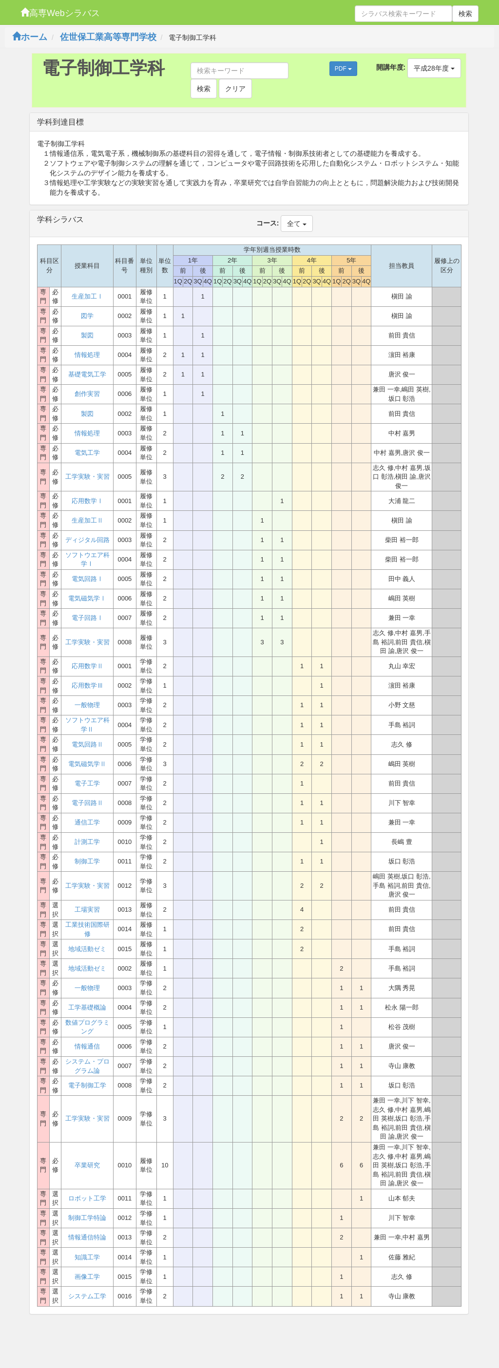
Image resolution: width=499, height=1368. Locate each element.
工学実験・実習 (87, 476)
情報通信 (87, 1046)
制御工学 (87, 861)
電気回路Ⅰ (87, 578)
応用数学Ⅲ (87, 685)
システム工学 (87, 1296)
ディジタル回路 (87, 539)
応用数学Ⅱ (87, 666)
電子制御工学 (87, 1085)
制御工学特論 (87, 1217)
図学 (87, 315)
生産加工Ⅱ (87, 520)
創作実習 (87, 393)
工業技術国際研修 (87, 929)
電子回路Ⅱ (87, 802)
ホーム (29, 37)
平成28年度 (434, 68)
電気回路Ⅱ (87, 744)
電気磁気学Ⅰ (87, 598)
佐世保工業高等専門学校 (108, 37)
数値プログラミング (87, 1027)
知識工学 (87, 1257)
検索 (465, 14)
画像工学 (87, 1276)
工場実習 (87, 909)
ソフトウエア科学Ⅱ (87, 724)
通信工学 (87, 822)
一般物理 (87, 705)
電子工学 (87, 783)
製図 (87, 335)
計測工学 (87, 841)
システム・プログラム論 (87, 1066)
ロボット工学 (87, 1198)
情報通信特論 (87, 1237)
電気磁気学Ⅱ (87, 764)
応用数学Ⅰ (87, 501)
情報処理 (87, 354)
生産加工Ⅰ (87, 296)
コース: (267, 223)
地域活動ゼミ (87, 949)
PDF (343, 68)
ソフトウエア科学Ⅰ (87, 559)
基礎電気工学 (87, 374)
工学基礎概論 (87, 1007)
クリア (235, 89)
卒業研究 (87, 1165)
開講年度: (391, 67)
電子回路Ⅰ (87, 617)
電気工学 (87, 452)
